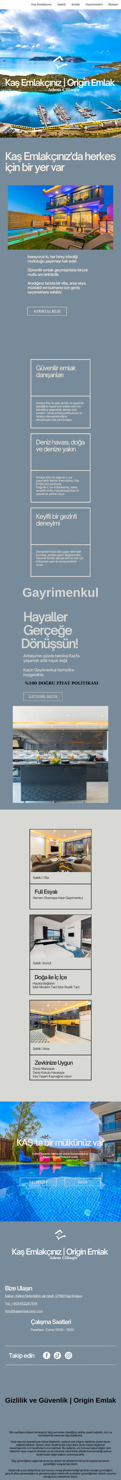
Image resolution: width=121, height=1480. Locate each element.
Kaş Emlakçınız (41, 4)
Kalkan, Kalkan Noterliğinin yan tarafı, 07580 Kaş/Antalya (43, 1296)
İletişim (113, 4)
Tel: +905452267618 (21, 1304)
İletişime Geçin (43, 696)
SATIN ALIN (38, 1181)
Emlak (76, 4)
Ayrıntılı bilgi (47, 311)
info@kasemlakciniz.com (24, 1311)
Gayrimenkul (94, 4)
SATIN (83, 1181)
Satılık (61, 4)
